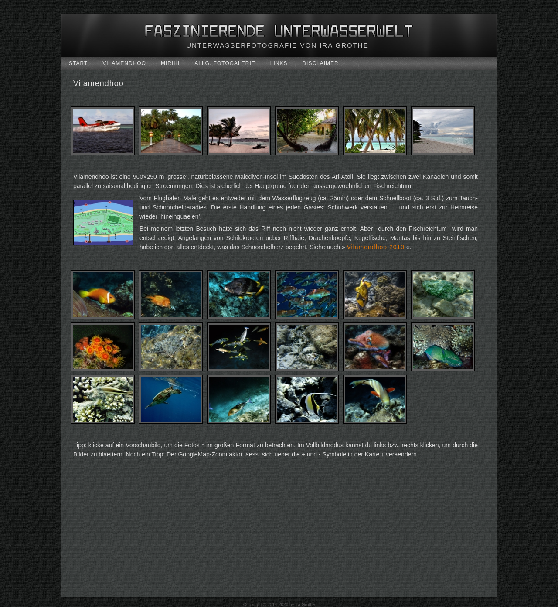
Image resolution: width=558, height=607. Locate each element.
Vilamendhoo (98, 83)
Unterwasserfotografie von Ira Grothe (277, 45)
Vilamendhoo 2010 (376, 246)
